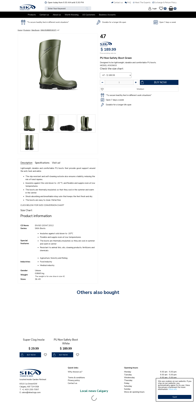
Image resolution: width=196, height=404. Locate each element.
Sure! (175, 394)
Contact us (72, 383)
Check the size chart (111, 68)
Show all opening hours (134, 392)
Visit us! (56, 162)
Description (26, 162)
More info (173, 389)
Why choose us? (75, 371)
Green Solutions (77, 399)
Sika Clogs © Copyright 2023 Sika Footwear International (44, 399)
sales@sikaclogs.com (31, 392)
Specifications (42, 162)
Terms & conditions (76, 377)
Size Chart (26, 210)
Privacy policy (74, 380)
